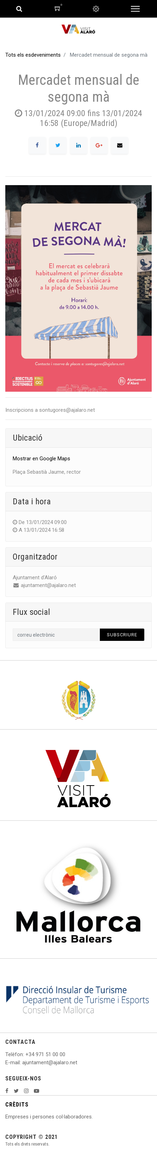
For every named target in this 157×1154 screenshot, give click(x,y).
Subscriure (122, 634)
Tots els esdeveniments (33, 55)
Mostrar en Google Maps (41, 458)
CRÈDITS (17, 1104)
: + (26, 1054)
